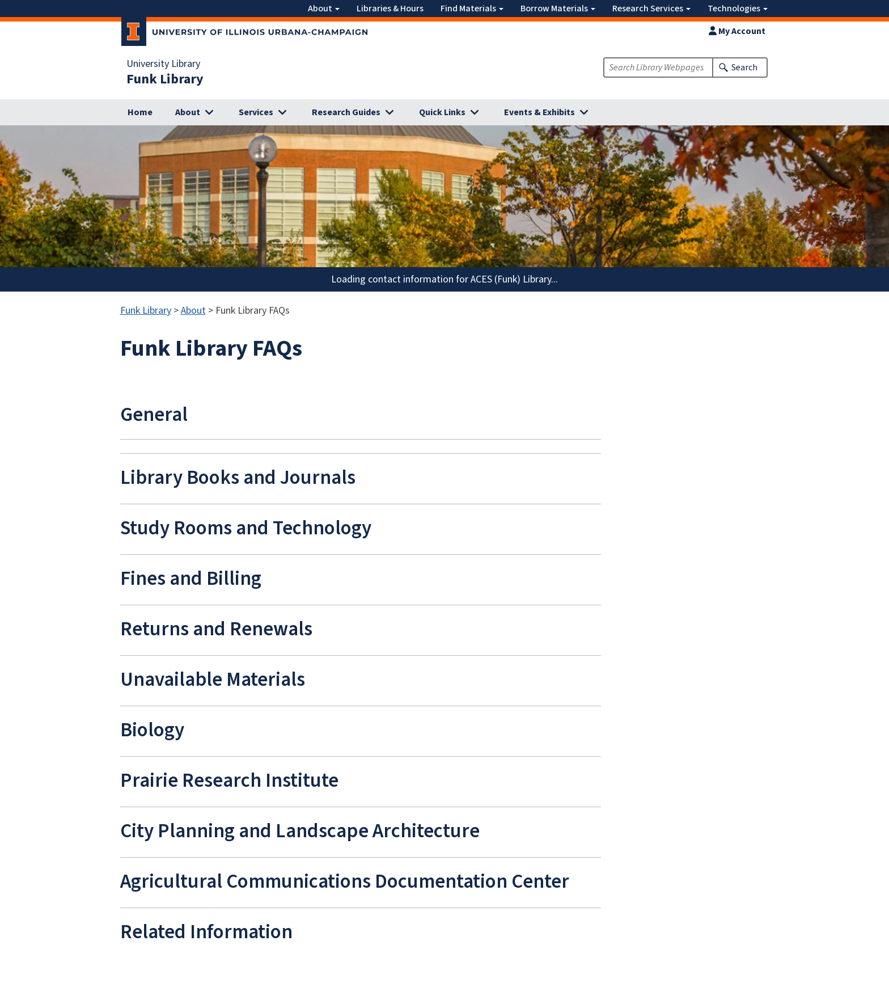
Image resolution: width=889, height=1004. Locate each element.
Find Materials (472, 8)
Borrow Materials (557, 8)
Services (256, 112)
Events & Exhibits (539, 112)
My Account (737, 31)
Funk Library (165, 79)
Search (744, 67)
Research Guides (346, 112)
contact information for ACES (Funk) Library (459, 279)
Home (140, 112)
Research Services (651, 8)
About (324, 8)
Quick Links (442, 112)
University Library (163, 64)
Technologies (738, 8)
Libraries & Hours (390, 8)
